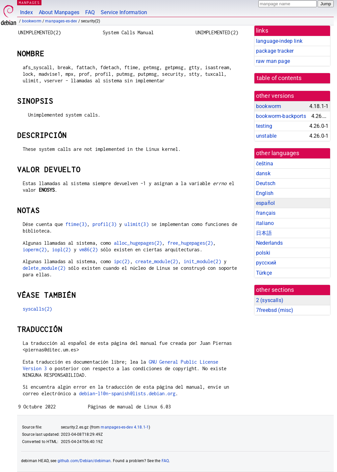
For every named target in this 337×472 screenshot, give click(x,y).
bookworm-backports (281, 116)
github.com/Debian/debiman (84, 460)
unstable (266, 136)
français (265, 213)
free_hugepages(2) (190, 243)
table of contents (279, 78)
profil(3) (104, 224)
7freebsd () (274, 310)
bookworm (31, 21)
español (265, 203)
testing (264, 126)
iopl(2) (61, 249)
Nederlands (269, 243)
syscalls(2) (37, 309)
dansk (263, 173)
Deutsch (265, 183)
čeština (264, 163)
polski (263, 253)
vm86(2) (88, 249)
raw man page (273, 61)
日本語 (264, 233)
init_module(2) (202, 261)
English (264, 193)
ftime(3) (76, 224)
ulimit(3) (136, 224)
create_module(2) (156, 261)
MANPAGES (29, 2)
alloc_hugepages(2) (138, 243)
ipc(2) (122, 261)
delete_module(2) (44, 268)
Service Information (124, 12)
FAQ (90, 12)
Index (26, 12)
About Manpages (59, 12)
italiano (265, 223)
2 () (269, 300)
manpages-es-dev (61, 21)
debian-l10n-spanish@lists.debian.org (127, 393)
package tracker (275, 51)
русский (266, 263)
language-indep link (279, 41)
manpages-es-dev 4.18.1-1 (125, 427)
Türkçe (264, 273)
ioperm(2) (35, 249)
